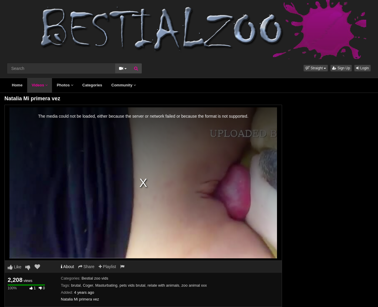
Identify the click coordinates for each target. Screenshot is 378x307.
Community (123, 85)
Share (86, 266)
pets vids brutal (132, 285)
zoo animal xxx (194, 285)
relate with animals (163, 285)
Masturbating (106, 285)
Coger (88, 285)
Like (15, 267)
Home (17, 85)
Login (362, 68)
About (67, 266)
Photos (65, 85)
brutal (76, 285)
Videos (40, 85)
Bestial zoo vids (95, 278)
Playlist (107, 266)
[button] (316, 68)
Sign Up (341, 68)
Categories (92, 85)
